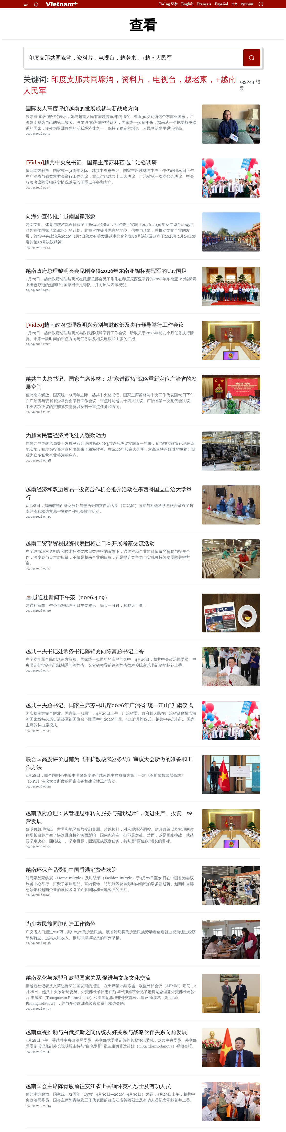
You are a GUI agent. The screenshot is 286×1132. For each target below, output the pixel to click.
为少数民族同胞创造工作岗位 (61, 924)
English (187, 4)
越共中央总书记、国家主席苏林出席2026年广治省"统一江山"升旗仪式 (109, 705)
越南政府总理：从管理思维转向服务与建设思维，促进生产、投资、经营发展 (109, 817)
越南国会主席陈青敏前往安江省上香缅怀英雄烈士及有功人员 (98, 1086)
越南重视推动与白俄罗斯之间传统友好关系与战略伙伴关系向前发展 (106, 1032)
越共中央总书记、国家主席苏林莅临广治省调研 (91, 162)
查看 (143, 25)
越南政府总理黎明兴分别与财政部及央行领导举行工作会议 (105, 325)
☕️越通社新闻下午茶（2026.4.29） (68, 597)
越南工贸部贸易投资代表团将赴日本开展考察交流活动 (90, 543)
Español (221, 4)
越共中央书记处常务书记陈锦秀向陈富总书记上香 (85, 651)
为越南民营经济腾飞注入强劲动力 (66, 435)
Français (204, 4)
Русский (247, 4)
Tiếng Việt (168, 4)
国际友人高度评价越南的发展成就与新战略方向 (82, 108)
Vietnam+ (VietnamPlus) (62, 4)
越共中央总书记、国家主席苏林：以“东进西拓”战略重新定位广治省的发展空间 (111, 383)
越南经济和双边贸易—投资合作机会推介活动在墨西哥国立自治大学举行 (109, 493)
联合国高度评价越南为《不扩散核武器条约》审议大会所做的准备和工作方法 (109, 763)
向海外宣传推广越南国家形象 (61, 216)
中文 (234, 4)
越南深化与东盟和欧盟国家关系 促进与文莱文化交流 (88, 978)
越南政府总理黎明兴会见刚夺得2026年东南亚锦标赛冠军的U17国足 (106, 271)
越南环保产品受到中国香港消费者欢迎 (71, 870)
